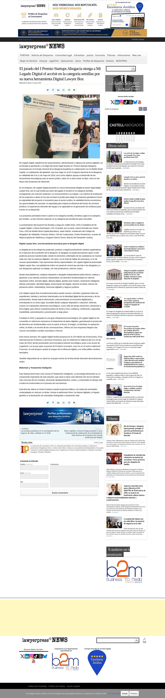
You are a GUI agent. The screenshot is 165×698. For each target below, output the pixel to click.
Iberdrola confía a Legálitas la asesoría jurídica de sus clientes (134, 224)
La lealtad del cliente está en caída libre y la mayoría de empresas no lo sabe (134, 521)
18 (119, 137)
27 (122, 139)
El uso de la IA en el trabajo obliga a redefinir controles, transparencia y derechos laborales (133, 389)
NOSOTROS (121, 60)
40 (134, 141)
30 (129, 139)
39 (131, 141)
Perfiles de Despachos (93, 60)
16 (134, 135)
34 (119, 141)
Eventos (110, 60)
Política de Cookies (57, 686)
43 (122, 142)
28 (124, 139)
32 (134, 139)
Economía (100, 55)
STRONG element (137, 39)
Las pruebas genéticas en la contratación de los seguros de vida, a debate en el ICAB (40, 432)
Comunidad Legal (63, 55)
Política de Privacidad (37, 686)
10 (119, 135)
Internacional (123, 55)
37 (126, 141)
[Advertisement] (82, 618)
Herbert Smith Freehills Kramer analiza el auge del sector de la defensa (134, 201)
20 (124, 137)
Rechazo (125, 693)
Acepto (116, 693)
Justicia (90, 55)
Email (25, 473)
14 (129, 135)
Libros (78, 60)
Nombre (26, 464)
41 (117, 142)
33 (117, 141)
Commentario (54, 464)
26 (119, 139)
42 (119, 142)
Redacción (27, 442)
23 (131, 137)
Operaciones (67, 60)
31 (131, 139)
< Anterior (24, 429)
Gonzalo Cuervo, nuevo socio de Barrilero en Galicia (134, 178)
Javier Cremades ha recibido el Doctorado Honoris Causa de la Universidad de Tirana (134, 249)
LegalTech (54, 60)
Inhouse (43, 60)
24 (134, 137)
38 (129, 141)
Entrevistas (79, 55)
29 (126, 139)
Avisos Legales (73, 686)
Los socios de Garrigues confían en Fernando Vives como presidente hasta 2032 (134, 155)
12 (124, 135)
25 (117, 139)
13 (126, 135)
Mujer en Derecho (28, 60)
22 (129, 137)
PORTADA (25, 55)
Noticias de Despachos (42, 55)
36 (124, 141)
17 (117, 137)
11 (122, 135)
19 (122, 137)
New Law (136, 55)
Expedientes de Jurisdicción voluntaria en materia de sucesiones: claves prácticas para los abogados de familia (134, 459)
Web (21, 482)
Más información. (106, 693)
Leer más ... (126, 168)
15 (131, 135)
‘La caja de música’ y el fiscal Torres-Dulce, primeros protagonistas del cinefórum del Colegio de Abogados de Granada (134, 303)
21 (126, 137)
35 (122, 141)
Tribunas (111, 55)
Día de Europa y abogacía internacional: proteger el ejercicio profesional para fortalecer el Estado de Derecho (134, 431)
